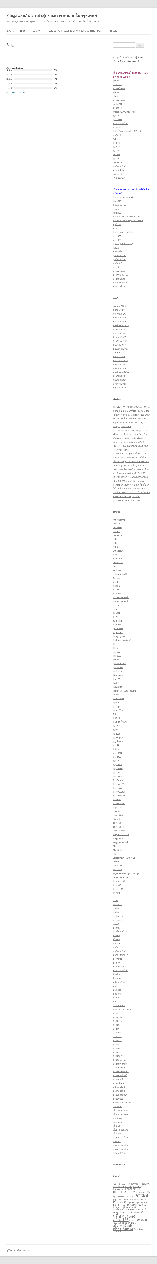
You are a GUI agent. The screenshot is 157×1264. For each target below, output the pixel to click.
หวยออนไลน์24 (120, 1094)
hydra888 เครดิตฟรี (122, 640)
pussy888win (119, 795)
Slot (115, 846)
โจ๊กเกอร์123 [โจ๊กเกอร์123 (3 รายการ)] (119, 1231)
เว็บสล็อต (117, 1133)
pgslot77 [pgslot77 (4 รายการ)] (118, 1199)
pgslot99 (117, 239)
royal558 (117, 807)
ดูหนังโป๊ (117, 135)
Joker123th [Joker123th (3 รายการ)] (132, 1192)
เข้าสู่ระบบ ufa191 (121, 1110)
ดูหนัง (115, 947)
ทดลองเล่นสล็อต (120, 954)
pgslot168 (117, 752)
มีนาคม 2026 (119, 309)
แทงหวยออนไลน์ (121, 1149)
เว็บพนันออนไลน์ (120, 1129)
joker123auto (119, 663)
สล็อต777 (117, 1036)
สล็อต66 (116, 1028)
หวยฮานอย (118, 1098)
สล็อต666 (117, 1032)
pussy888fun (119, 791)
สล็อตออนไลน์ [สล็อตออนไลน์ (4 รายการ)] (128, 1222)
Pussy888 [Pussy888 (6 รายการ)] (119, 1202)
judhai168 (117, 103)
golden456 (118, 628)
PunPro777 (118, 783)
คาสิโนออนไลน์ (120, 931)
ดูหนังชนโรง (118, 263)
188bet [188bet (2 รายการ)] (123, 1184)
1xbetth (117, 138)
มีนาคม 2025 (119, 356)
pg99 (115, 729)
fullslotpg (117, 620)
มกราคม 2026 (119, 317)
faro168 (116, 613)
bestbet (116, 581)
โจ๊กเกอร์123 (119, 177)
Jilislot (116, 647)
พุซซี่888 (117, 224)
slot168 (116, 853)
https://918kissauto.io (123, 197)
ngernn (116, 702)
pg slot (116, 142)
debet (116, 609)
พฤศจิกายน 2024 (121, 372)
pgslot (116, 115)
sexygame (118, 838)
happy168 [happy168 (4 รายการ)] (118, 1188)
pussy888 (117, 119)
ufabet (116, 908)
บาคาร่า (116, 228)
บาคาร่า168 (118, 966)
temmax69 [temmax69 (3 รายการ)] (130, 1207)
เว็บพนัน (116, 1125)
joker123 (117, 80)
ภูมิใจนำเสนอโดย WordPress (18, 1250)
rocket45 (117, 799)
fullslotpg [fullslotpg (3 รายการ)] (137, 1186)
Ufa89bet (117, 904)
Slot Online (118, 850)
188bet (116, 531)
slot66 (116, 96)
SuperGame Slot (121, 877)
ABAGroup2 (118, 558)
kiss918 (116, 154)
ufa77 (115, 896)
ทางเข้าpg (117, 958)
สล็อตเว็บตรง (119, 88)
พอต (115, 986)
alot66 (116, 566)
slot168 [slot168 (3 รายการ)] (121, 1204)
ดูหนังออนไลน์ (119, 166)
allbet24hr (118, 562)
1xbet (116, 539)
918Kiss (116, 546)
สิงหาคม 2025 (119, 337)
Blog (23, 30)
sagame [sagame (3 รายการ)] (130, 1202)
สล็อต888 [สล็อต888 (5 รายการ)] (142, 1220)
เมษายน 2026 (119, 306)
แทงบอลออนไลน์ (121, 1145)
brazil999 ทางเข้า (121, 597)
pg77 (115, 725)
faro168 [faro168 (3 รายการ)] (128, 1186)
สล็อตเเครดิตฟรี (120, 1075)
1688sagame (119, 519)
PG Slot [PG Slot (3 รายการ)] (130, 1196)
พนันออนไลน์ (119, 982)
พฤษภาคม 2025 (120, 348)
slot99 (116, 92)
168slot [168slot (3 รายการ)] (116, 1184)
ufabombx (118, 916)
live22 (116, 247)
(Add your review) (15, 92)
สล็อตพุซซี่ (118, 1055)
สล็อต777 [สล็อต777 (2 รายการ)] (132, 1220)
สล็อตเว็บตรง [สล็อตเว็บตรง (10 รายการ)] (123, 1228)
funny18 (117, 624)
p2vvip (116, 706)
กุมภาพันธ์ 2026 (120, 313)
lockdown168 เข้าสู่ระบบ (124, 690)
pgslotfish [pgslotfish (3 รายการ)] (128, 1199)
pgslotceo (117, 764)
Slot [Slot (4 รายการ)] (115, 1204)
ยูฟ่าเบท (116, 1001)
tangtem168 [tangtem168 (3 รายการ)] (119, 1207)
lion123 (116, 679)
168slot (116, 523)
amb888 (117, 570)
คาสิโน (116, 927)
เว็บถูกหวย (118, 1122)
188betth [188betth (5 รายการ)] (132, 1184)
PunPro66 (118, 780)
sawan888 (118, 815)
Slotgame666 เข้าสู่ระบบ (124, 857)
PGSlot (116, 749)
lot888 (116, 694)
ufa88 (115, 900)
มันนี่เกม (117, 993)
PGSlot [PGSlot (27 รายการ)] (141, 1195)
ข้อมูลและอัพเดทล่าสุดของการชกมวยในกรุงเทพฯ (51, 15)
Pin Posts (112, 30)
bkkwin (116, 589)
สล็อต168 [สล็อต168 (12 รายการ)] (121, 1219)
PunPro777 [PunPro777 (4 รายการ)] (140, 1199)
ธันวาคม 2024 (119, 368)
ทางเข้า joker (119, 170)
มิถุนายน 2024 (119, 387)
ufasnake (117, 919)
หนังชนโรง (118, 251)
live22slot (117, 686)
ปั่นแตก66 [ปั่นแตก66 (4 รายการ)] (138, 1212)
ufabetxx (117, 912)
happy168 (118, 632)
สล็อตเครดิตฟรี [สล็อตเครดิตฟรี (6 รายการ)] (122, 1225)
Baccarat (117, 578)
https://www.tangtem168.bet (127, 131)
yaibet (116, 923)
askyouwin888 (120, 574)
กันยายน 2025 (119, 333)
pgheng (116, 733)
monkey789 (118, 698)
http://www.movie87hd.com (126, 216)
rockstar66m (119, 803)
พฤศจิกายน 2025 (121, 325)
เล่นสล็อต (117, 1118)
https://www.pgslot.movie (125, 232)
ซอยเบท (116, 943)
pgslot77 (117, 236)
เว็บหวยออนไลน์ (120, 1137)
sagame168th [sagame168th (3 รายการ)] (141, 1202)
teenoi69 (117, 885)
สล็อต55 (116, 1024)
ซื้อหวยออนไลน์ (120, 282)
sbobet (116, 818)
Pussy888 (117, 787)
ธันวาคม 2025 (119, 321)
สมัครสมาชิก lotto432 (123, 1009)
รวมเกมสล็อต (119, 1005)
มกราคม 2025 (119, 364)
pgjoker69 (118, 741)
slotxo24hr (118, 865)
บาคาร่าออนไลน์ (120, 123)
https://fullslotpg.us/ (123, 243)
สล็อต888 (117, 107)
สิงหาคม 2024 (119, 383)
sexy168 (117, 822)
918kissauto (119, 550)
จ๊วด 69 (116, 935)
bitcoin (116, 585)
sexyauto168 (119, 830)
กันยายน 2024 (119, 379)
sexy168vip (118, 826)
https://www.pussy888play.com (128, 220)
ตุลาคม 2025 (119, 329)
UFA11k (116, 892)
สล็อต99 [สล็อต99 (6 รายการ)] (130, 1216)
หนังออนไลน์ (119, 1087)
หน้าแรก (10, 30)
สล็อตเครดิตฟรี (120, 1063)
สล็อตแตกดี (118, 1079)
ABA (115, 554)
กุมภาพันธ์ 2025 (120, 360)
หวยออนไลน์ (119, 286)
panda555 (118, 710)
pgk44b (116, 745)
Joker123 (117, 659)
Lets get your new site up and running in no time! (75, 30)
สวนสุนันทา (118, 1083)
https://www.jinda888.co (124, 111)
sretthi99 (117, 869)
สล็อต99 (116, 1044)
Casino (116, 605)
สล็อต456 (117, 1021)
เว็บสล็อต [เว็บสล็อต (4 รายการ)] (138, 1229)
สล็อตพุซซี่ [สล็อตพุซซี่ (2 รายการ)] (117, 1223)
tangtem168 (119, 881)
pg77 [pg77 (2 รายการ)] (115, 1197)
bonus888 (118, 593)
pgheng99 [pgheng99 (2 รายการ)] (122, 1197)
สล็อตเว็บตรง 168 (121, 1071)
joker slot (117, 173)
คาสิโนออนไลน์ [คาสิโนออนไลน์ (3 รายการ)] (120, 1209)
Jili (114, 644)
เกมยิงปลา (117, 1106)
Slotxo (116, 861)
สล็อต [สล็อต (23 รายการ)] (118, 1216)
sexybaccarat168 (121, 834)
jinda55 (116, 651)
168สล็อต (117, 527)
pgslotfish (118, 768)
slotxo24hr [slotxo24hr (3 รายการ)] (131, 1204)
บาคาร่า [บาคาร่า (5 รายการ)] (142, 1209)
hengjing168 (119, 636)
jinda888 (117, 655)
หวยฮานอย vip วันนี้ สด (123, 1102)
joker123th (118, 667)
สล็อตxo (117, 127)
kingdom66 (118, 675)
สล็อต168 (117, 84)
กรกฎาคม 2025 (120, 341)
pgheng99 (118, 737)
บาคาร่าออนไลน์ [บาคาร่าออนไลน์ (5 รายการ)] (122, 1212)
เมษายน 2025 (119, 352)
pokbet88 (117, 776)
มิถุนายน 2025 (119, 344)
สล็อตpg (117, 1048)
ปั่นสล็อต (117, 974)
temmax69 (118, 888)
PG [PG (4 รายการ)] (148, 1192)
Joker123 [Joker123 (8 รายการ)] (119, 1192)
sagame (116, 208)
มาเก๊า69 (117, 997)
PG (114, 714)
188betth (117, 162)
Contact (37, 30)
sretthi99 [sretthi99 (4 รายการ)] (141, 1204)
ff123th (116, 616)
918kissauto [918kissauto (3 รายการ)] (119, 1186)
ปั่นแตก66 (117, 978)
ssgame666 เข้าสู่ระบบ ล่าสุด (126, 873)
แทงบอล (117, 1141)
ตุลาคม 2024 (119, 375)
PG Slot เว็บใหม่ (120, 721)
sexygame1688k (120, 842)
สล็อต (115, 1013)
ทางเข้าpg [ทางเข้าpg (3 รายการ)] (132, 1209)
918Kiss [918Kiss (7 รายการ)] (144, 1184)
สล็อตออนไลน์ (119, 1059)
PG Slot (116, 717)
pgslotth (117, 772)
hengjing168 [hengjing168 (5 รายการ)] (132, 1189)
